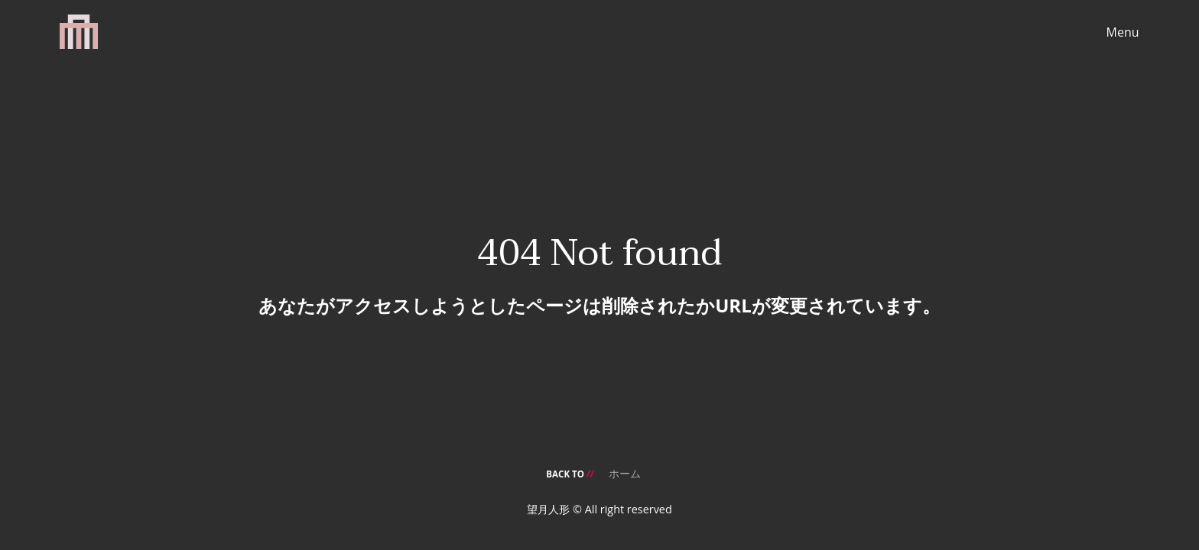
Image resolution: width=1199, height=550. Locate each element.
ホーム (625, 473)
